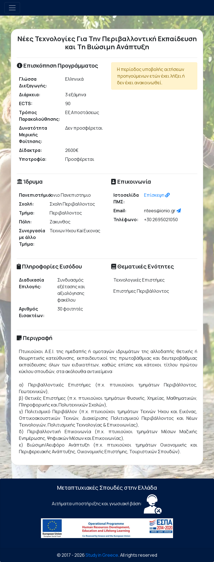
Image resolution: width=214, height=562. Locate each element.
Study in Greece (102, 555)
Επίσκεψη (157, 195)
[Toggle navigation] (12, 7)
